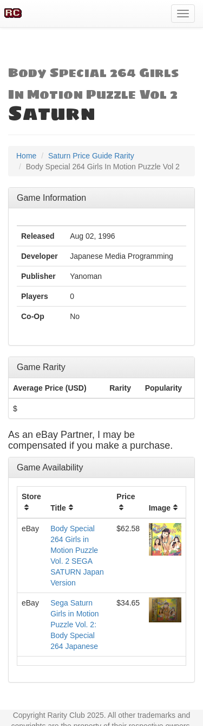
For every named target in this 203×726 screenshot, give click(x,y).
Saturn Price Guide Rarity (91, 155)
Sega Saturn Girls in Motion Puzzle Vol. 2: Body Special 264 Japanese (74, 624)
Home (26, 155)
